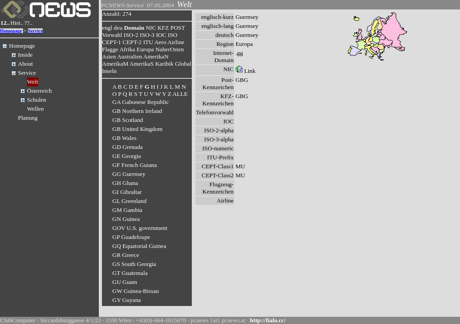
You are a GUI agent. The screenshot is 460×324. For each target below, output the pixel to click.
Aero (160, 42)
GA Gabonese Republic (140, 102)
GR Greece (125, 255)
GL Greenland (129, 201)
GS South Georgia (134, 264)
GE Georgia (126, 156)
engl (107, 27)
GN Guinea (126, 219)
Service (35, 30)
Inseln (109, 71)
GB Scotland (127, 120)
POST (177, 27)
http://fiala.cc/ (268, 320)
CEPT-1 (111, 42)
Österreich (39, 90)
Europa (145, 49)
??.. (28, 22)
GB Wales (124, 138)
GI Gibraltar (127, 192)
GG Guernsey (129, 174)
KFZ (163, 27)
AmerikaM (115, 63)
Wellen (35, 108)
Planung (28, 117)
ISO (172, 35)
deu (118, 27)
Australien (129, 56)
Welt (32, 81)
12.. (4, 22)
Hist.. (16, 22)
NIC (151, 27)
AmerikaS (141, 63)
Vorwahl (112, 35)
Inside (25, 54)
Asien (109, 56)
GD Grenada (127, 147)
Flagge (110, 49)
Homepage (11, 30)
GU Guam (124, 282)
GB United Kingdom (137, 129)
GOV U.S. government (140, 228)
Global (183, 63)
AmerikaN (155, 56)
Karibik (164, 63)
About (25, 63)
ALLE (180, 93)
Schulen (36, 99)
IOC (161, 35)
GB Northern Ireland (137, 111)
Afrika (127, 49)
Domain (134, 27)
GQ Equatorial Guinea (139, 246)
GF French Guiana (134, 165)
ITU (148, 42)
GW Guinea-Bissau (135, 291)
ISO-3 (147, 35)
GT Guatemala (130, 273)
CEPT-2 (132, 42)
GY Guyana (126, 300)
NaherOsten (169, 49)
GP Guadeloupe (131, 237)
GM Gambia (127, 210)
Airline (176, 42)
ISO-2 (131, 35)
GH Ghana (125, 183)
